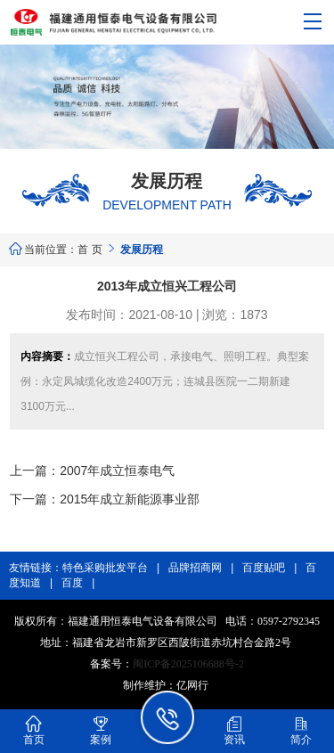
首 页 (89, 249)
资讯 (234, 730)
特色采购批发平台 (105, 567)
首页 (34, 730)
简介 (301, 730)
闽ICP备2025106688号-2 (188, 664)
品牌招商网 (195, 567)
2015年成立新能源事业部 (130, 499)
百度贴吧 (263, 567)
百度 (72, 583)
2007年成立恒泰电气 (117, 470)
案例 (100, 730)
